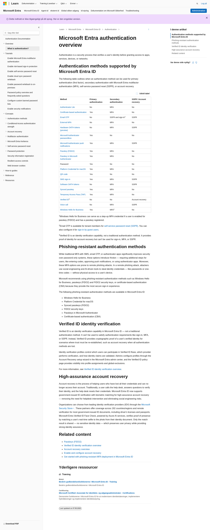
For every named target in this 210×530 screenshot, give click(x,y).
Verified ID (64, 200)
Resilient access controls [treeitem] (18, 161)
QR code (64, 174)
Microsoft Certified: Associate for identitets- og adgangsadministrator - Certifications (97, 493)
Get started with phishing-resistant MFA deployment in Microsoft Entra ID (98, 457)
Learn (61, 29)
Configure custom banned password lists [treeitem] (23, 102)
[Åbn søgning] (197, 3)
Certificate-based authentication (73, 112)
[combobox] (21, 33)
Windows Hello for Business (71, 210)
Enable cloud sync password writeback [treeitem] (19, 78)
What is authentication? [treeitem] (18, 48)
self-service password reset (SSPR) (121, 226)
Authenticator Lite (67, 107)
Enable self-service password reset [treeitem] (22, 71)
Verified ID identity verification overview (102, 369)
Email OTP (64, 117)
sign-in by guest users (88, 230)
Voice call (64, 205)
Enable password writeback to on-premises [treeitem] (22, 86)
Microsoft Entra (75, 29)
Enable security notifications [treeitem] (19, 109)
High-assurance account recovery (186, 50)
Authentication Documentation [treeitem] (17, 39)
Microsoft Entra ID (92, 29)
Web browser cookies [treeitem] (16, 166)
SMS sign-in (65, 179)
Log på (204, 3)
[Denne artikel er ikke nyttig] (196, 62)
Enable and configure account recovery (82, 453)
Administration (198, 11)
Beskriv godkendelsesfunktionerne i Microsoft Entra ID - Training (88, 482)
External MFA (65, 122)
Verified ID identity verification (184, 46)
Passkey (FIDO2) (67, 151)
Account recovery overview (77, 449)
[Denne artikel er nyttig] (193, 62)
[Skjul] (39, 27)
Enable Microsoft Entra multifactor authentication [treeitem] (22, 60)
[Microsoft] (5, 3)
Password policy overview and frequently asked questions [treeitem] (20, 94)
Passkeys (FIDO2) (73, 442)
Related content (178, 53)
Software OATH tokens (69, 184)
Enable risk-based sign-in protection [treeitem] (22, 66)
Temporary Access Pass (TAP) (72, 194)
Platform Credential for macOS (73, 169)
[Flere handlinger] (148, 29)
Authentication (111, 29)
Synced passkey (67, 189)
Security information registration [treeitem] (21, 156)
